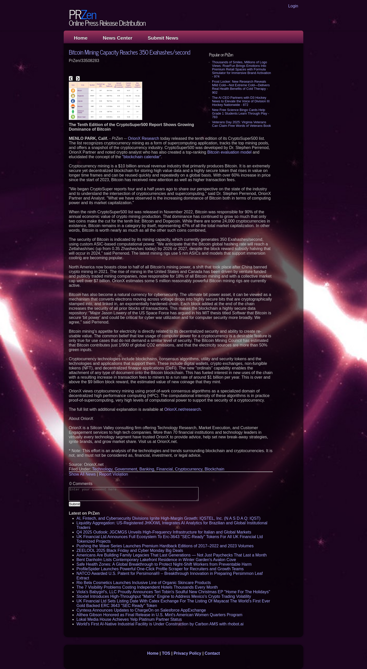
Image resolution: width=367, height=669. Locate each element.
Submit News (163, 38)
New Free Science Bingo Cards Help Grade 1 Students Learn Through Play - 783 (240, 113)
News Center (117, 38)
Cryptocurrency (188, 469)
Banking (146, 469)
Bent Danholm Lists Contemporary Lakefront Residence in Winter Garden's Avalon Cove (156, 560)
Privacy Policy (187, 653)
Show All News (82, 474)
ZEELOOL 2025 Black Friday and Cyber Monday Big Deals (129, 550)
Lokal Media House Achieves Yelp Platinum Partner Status (129, 619)
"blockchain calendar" (141, 157)
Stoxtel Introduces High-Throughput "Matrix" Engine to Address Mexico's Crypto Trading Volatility (163, 596)
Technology (102, 469)
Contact (212, 653)
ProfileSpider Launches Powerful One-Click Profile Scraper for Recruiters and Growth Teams (160, 569)
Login (293, 6)
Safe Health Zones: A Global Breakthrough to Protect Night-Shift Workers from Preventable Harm (164, 564)
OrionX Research (143, 138)
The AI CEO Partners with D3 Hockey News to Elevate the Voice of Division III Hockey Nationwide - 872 (240, 101)
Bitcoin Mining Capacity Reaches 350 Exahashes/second (129, 52)
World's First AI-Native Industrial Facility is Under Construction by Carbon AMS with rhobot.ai (159, 624)
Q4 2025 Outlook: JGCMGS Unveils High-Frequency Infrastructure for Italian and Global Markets (163, 532)
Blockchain (214, 469)
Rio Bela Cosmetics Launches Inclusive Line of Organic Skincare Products (143, 582)
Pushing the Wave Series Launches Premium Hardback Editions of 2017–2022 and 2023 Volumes (165, 546)
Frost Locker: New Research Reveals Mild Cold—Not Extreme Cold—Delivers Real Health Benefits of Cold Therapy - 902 (241, 87)
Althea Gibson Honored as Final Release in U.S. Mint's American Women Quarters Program (159, 615)
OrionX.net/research (182, 409)
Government (126, 469)
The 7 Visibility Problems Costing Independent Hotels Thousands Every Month (147, 587)
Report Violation (113, 474)
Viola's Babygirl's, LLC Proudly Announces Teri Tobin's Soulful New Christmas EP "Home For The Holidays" (173, 592)
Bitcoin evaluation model (229, 152)
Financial (164, 469)
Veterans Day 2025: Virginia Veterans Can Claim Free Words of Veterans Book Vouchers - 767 (241, 125)
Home (80, 38)
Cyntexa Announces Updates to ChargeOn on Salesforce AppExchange (141, 610)
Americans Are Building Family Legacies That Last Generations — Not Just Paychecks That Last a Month (171, 555)
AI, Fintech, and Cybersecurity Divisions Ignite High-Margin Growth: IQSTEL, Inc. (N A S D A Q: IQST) (168, 518)
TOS (166, 653)
